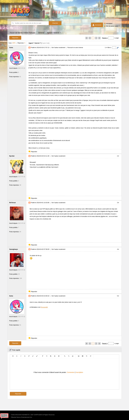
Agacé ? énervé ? (54, 33)
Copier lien (45, 43)
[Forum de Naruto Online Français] (20, 16)
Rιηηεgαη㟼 (44, 307)
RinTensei (12, 202)
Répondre (34, 151)
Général (41, 33)
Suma (11, 47)
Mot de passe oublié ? (113, 26)
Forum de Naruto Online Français (22, 33)
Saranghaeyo (13, 249)
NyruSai (11, 156)
